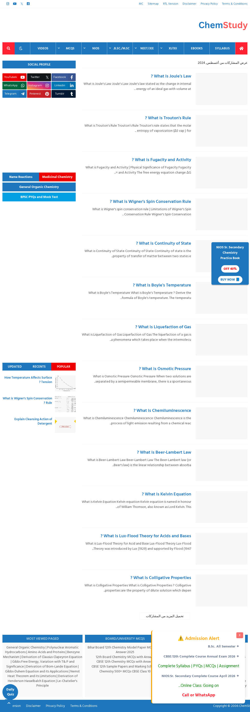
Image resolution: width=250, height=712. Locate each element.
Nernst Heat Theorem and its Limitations (44, 673)
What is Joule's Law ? (171, 76)
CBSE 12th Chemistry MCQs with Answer (125, 661)
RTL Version (171, 3)
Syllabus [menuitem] (222, 48)
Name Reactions (20, 177)
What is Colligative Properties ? (160, 578)
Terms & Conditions (235, 3)
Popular (63, 366)
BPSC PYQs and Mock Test (39, 197)
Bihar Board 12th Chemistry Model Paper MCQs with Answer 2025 (125, 650)
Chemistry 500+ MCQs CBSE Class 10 (125, 671)
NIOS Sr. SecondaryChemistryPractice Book (230, 264)
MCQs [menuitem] (70, 48)
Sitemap (154, 3)
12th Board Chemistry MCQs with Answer (125, 657)
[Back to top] (9, 703)
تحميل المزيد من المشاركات (165, 616)
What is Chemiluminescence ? (162, 410)
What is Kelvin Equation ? (166, 494)
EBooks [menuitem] (197, 48)
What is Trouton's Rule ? (168, 118)
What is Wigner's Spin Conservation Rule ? (150, 201)
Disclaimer (190, 3)
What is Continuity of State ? (163, 243)
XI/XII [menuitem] (173, 48)
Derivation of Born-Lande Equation (51, 666)
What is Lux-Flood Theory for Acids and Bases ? (146, 536)
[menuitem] (241, 48)
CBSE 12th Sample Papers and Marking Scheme (125, 666)
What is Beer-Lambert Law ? (164, 452)
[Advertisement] (91, 25)
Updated (15, 366)
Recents (39, 366)
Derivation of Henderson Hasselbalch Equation (42, 678)
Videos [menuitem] (43, 48)
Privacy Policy (210, 3)
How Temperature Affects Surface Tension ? (28, 379)
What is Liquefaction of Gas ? (163, 327)
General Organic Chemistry (39, 187)
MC (143, 3)
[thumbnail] (222, 89)
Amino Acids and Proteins (47, 652)
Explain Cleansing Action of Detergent (33, 421)
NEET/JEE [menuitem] (147, 48)
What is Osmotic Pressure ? (165, 369)
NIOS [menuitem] (95, 48)
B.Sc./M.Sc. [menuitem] (121, 48)
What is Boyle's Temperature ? (162, 285)
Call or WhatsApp (198, 695)
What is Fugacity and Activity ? (161, 160)
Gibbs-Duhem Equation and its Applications (36, 671)
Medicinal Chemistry (57, 177)
